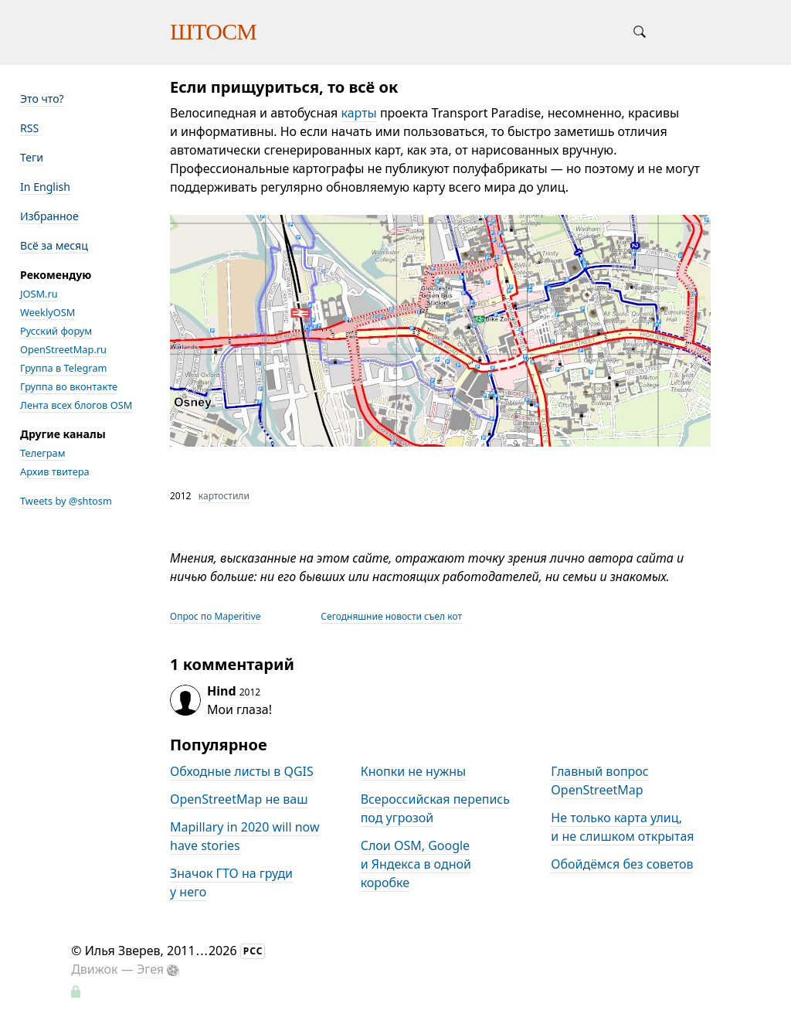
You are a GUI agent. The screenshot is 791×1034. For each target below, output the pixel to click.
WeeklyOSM (47, 312)
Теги (31, 157)
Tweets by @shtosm (66, 501)
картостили (224, 495)
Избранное (49, 216)
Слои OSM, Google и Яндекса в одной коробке (416, 864)
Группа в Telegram (63, 368)
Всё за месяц (54, 245)
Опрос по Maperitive (215, 616)
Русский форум (56, 331)
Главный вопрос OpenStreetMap (599, 780)
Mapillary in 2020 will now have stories (245, 836)
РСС (253, 950)
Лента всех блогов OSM (76, 405)
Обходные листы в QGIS (242, 771)
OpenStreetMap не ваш (238, 799)
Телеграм (43, 453)
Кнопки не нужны (414, 771)
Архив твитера (55, 471)
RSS (29, 128)
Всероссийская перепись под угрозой (435, 808)
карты (359, 112)
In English (45, 186)
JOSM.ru (39, 294)
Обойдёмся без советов (622, 863)
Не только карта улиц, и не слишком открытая (622, 827)
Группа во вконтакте (68, 386)
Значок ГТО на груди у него (231, 882)
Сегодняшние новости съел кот (391, 616)
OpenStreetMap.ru (63, 349)
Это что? (42, 98)
